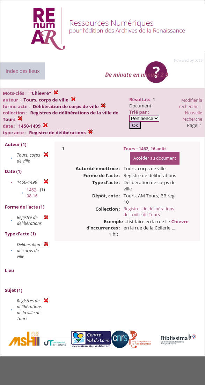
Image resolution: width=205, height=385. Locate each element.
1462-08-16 (32, 193)
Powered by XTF (188, 60)
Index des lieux (22, 71)
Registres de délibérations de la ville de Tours (149, 212)
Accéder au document (154, 158)
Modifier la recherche (190, 103)
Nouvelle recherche (192, 116)
